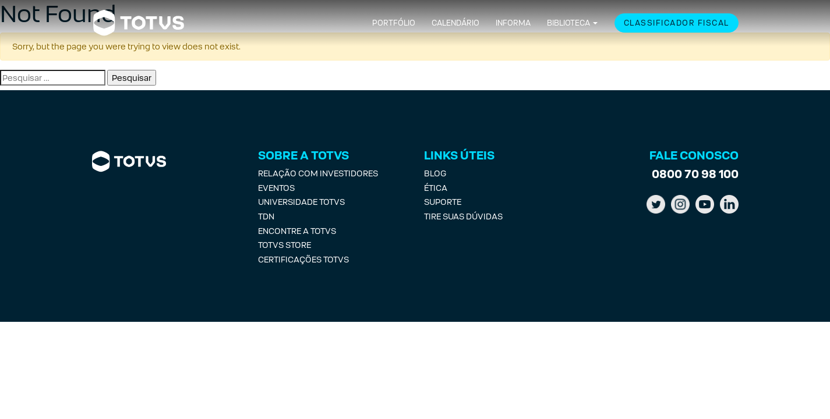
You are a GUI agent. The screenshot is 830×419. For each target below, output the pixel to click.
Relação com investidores (318, 173)
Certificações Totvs (303, 259)
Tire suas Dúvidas (463, 216)
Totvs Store (284, 245)
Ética (435, 188)
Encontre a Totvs (297, 231)
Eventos (276, 188)
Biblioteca (568, 23)
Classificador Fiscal (676, 23)
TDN (266, 216)
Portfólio (393, 23)
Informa (513, 23)
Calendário (455, 23)
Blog (435, 173)
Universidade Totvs (301, 202)
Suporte (442, 202)
